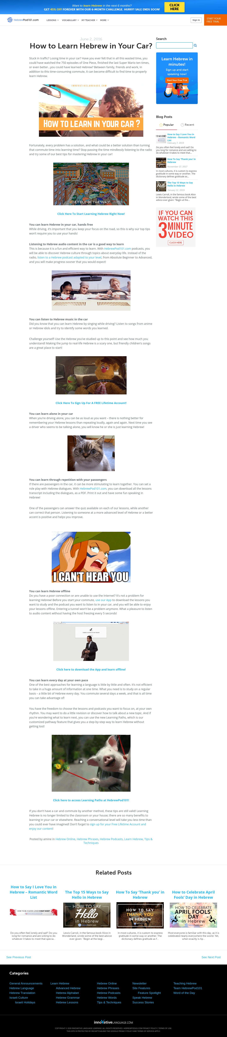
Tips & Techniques (109, 1002)
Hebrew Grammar (68, 997)
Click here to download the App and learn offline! (91, 669)
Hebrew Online (65, 839)
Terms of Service (145, 1031)
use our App (104, 600)
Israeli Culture (18, 997)
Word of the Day (184, 993)
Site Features (141, 988)
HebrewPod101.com (117, 248)
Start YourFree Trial (216, 20)
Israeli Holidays (25, 1002)
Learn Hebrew (133, 839)
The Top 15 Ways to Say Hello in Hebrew (180, 184)
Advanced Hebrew (68, 988)
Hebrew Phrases (87, 839)
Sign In (196, 20)
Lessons (51, 20)
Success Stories (143, 1002)
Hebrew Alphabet (67, 993)
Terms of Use (165, 1028)
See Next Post (211, 957)
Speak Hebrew (142, 997)
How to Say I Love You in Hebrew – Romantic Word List (181, 137)
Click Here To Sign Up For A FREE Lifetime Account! (91, 403)
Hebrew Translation (22, 993)
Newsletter (139, 983)
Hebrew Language (21, 988)
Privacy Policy (150, 1028)
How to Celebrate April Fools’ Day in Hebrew (193, 894)
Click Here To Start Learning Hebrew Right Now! (91, 214)
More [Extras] (103, 20)
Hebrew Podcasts (111, 839)
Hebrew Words (107, 997)
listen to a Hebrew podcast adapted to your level (70, 257)
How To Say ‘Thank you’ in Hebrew (140, 894)
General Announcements (25, 983)
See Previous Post (18, 957)
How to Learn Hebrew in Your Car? (91, 45)
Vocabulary (69, 20)
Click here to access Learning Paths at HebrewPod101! (91, 800)
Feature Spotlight (149, 993)
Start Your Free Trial (177, 80)
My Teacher (88, 20)
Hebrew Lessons (67, 1002)
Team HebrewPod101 (187, 988)
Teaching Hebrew (185, 983)
